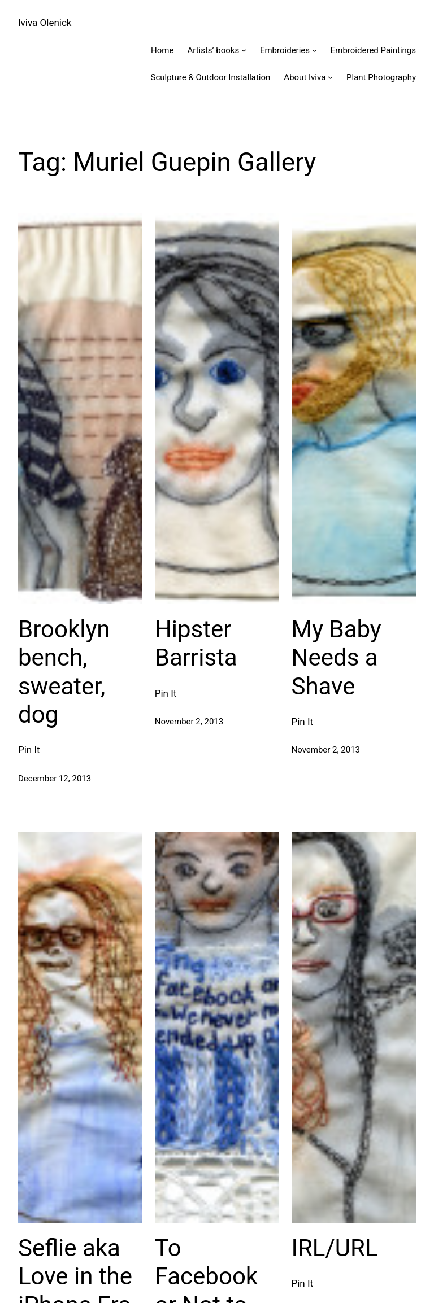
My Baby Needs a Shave (336, 657)
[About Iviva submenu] (330, 77)
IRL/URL (335, 1248)
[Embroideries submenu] (314, 50)
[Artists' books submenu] (243, 50)
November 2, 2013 (189, 721)
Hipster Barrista (196, 643)
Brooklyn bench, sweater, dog (64, 671)
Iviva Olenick (44, 22)
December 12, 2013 (54, 778)
